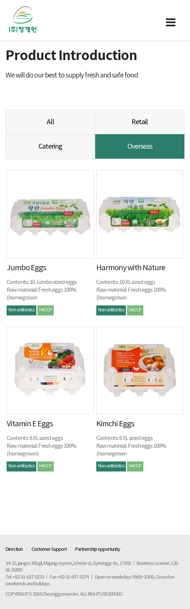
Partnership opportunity (97, 549)
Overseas (139, 146)
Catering (50, 146)
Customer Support (49, 549)
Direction (14, 549)
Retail (139, 122)
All (50, 122)
